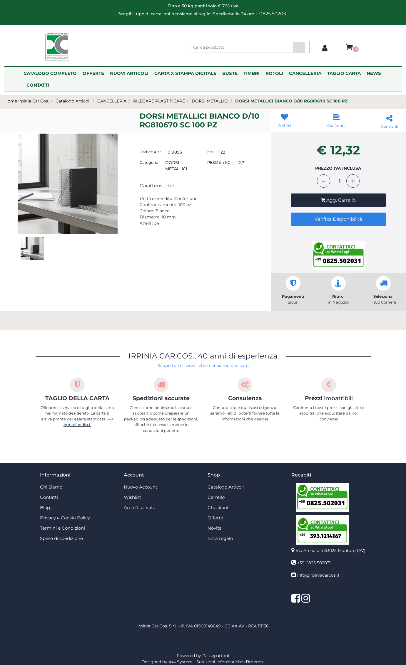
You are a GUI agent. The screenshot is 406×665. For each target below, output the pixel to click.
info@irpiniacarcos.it (318, 575)
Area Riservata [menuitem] (140, 507)
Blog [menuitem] (45, 507)
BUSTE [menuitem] (230, 73)
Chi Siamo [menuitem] (51, 487)
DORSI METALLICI (210, 101)
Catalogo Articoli (73, 101)
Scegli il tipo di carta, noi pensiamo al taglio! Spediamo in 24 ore (186, 13)
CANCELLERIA (111, 101)
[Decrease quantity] (323, 181)
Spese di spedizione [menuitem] (61, 538)
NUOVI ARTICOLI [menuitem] (129, 73)
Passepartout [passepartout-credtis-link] (216, 655)
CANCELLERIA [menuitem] (305, 73)
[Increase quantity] (353, 181)
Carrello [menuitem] (216, 497)
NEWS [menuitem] (374, 73)
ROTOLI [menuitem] (274, 73)
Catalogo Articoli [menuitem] (226, 487)
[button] (299, 47)
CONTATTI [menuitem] (37, 85)
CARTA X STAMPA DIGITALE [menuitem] (185, 73)
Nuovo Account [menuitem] (140, 487)
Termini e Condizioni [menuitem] (62, 528)
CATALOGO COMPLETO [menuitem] (50, 73)
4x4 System (180, 661)
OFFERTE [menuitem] (93, 73)
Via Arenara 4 (330, 550)
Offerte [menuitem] (215, 518)
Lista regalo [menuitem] (220, 538)
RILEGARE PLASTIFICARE (159, 101)
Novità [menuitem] (215, 528)
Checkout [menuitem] (218, 507)
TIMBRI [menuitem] (251, 73)
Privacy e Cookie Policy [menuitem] (65, 518)
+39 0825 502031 (314, 562)
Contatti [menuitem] (49, 497)
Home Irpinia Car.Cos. (26, 101)
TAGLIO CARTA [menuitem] (344, 73)
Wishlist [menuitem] (132, 497)
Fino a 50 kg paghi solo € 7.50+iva (203, 6)
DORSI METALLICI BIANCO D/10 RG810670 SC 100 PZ (291, 101)
